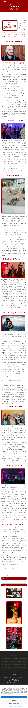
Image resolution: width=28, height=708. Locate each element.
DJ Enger (5, 664)
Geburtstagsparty (6, 284)
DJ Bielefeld (20, 658)
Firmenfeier (4, 336)
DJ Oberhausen (16, 658)
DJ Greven (11, 664)
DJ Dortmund (9, 658)
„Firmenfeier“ (4, 172)
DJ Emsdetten (19, 664)
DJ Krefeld (12, 661)
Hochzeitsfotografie (15, 345)
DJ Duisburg (15, 661)
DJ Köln (3, 658)
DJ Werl (21, 667)
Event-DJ (20, 284)
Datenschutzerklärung (10, 706)
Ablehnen (14, 700)
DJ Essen (13, 658)
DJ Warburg (8, 664)
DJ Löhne (24, 664)
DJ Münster (9, 661)
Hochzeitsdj (12, 343)
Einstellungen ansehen (14, 703)
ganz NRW (14, 385)
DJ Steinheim (15, 664)
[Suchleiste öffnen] (26, 14)
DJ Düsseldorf (6, 658)
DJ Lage (18, 667)
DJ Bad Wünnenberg (14, 667)
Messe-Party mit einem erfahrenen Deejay (12, 152)
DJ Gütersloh (5, 661)
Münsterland (17, 168)
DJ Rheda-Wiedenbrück (8, 667)
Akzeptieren (14, 697)
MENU (5, 1)
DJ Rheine (22, 661)
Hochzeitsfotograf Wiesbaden (9, 368)
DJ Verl (22, 664)
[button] (26, 686)
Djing (25, 430)
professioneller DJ (8, 74)
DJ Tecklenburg (24, 667)
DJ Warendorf (19, 661)
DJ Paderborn (24, 658)
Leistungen (4, 585)
